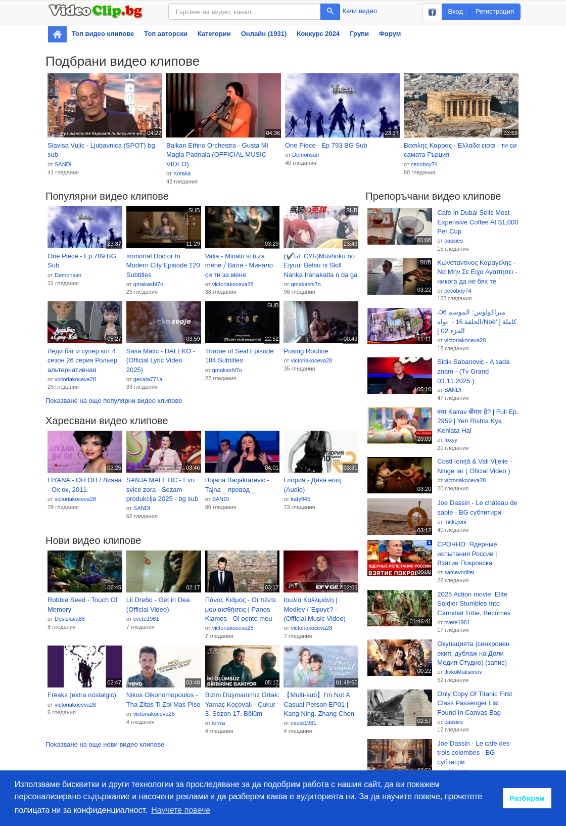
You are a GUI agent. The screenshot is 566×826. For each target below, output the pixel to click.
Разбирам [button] (527, 798)
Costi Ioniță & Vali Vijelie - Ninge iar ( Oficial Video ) (474, 466)
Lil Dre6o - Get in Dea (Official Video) (158, 604)
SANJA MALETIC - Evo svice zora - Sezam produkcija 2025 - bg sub (162, 489)
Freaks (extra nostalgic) (82, 695)
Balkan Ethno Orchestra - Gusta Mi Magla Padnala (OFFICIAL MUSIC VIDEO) (217, 155)
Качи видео (360, 11)
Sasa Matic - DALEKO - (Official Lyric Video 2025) (161, 360)
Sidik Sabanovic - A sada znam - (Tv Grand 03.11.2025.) (473, 371)
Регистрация (495, 11)
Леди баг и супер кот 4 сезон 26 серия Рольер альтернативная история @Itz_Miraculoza (82, 361)
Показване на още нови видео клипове (104, 744)
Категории (214, 33)
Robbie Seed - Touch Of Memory (83, 604)
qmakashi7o (148, 284)
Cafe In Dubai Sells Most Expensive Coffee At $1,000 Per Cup (477, 222)
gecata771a (148, 379)
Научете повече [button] (180, 810)
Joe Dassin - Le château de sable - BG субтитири (477, 507)
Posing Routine (306, 351)
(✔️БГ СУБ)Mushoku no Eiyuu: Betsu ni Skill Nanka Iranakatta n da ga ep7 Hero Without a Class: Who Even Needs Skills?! (320, 266)
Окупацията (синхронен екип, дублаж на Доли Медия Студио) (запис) (473, 653)
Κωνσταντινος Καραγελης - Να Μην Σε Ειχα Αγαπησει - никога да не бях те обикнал (477, 272)
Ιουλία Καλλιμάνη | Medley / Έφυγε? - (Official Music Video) (314, 609)
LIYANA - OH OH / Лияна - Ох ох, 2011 (85, 484)
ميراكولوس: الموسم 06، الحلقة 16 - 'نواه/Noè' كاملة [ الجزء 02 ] (476, 321)
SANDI (63, 164)
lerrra (218, 723)
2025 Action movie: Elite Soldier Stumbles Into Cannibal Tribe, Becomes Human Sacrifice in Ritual (474, 604)
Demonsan (305, 155)
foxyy (450, 440)
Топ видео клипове (103, 33)
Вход (455, 11)
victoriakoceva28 (233, 284)
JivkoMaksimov (463, 672)
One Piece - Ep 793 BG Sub (326, 145)
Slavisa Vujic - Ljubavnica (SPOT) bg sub (101, 150)
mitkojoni (455, 522)
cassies (453, 241)
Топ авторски (165, 33)
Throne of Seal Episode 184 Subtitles (239, 355)
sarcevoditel (459, 572)
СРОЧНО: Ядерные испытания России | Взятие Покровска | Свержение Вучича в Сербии (468, 554)
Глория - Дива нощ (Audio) (312, 484)
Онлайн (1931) (264, 33)
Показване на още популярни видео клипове (113, 400)
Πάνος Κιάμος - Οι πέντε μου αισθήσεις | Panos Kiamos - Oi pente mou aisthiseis (240, 609)
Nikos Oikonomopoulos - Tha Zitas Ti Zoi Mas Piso (163, 699)
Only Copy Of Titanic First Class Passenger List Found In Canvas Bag (474, 703)
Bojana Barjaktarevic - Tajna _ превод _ (237, 484)
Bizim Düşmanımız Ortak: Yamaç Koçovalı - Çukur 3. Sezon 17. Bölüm (242, 704)
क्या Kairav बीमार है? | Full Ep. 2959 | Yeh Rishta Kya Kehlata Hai (477, 421)
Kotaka (182, 173)
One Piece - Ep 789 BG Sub (82, 260)
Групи (359, 33)
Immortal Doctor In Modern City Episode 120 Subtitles (163, 265)
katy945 (300, 499)
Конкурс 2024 (318, 33)
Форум (390, 33)
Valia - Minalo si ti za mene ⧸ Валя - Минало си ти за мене (239, 265)
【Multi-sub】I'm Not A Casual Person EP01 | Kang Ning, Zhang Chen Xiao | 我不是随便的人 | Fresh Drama (319, 704)
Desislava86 (70, 619)
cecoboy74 (424, 164)
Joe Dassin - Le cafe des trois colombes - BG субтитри (473, 753)
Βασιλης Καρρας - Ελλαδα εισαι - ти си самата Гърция (460, 150)
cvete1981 (146, 619)
